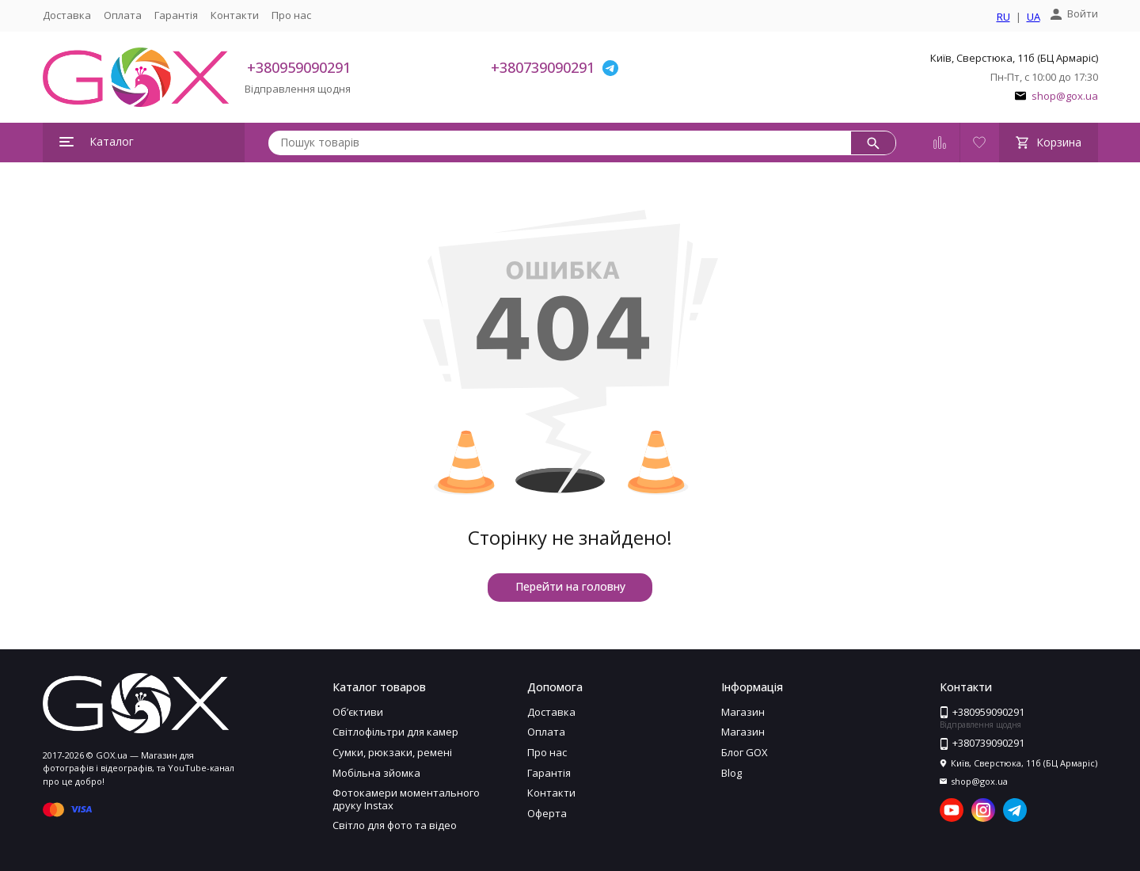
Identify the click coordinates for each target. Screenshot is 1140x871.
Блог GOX (744, 752)
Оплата (123, 15)
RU (1003, 17)
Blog (731, 773)
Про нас (291, 15)
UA (1033, 17)
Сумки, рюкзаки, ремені (392, 752)
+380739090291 (543, 67)
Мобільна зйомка (376, 773)
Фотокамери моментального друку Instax (406, 798)
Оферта (547, 813)
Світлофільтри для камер (395, 732)
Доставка (67, 15)
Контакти (235, 15)
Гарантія (176, 15)
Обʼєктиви (357, 712)
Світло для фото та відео (394, 825)
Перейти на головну (570, 586)
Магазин (743, 712)
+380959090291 (299, 67)
